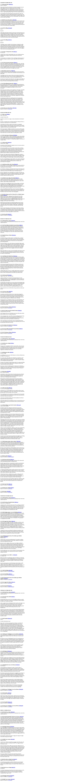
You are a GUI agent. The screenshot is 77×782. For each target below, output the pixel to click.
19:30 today (10, 329)
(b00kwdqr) (11, 4)
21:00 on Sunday (10, 456)
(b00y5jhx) (14, 19)
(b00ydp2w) (13, 497)
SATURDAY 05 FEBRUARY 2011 (6, 2)
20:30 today (10, 307)
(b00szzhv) (13, 521)
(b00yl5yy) (10, 39)
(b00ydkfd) (9, 371)
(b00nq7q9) (16, 164)
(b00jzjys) (15, 83)
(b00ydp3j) (22, 716)
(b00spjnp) (12, 459)
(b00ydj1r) (10, 275)
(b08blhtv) (8, 114)
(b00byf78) (10, 291)
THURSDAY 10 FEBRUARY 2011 (6, 590)
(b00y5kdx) (18, 441)
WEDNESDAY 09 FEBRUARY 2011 (6, 495)
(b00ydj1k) (13, 220)
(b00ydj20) (13, 338)
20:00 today (10, 108)
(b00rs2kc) (10, 387)
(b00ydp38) (21, 689)
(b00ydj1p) (15, 256)
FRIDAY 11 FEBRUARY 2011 (5, 710)
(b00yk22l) (13, 767)
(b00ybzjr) (15, 51)
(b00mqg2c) (10, 651)
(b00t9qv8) (13, 70)
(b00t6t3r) (21, 225)
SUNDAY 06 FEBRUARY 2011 (5, 112)
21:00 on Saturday (11, 571)
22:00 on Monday (11, 586)
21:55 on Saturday (11, 574)
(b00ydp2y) (6, 536)
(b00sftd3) (18, 664)
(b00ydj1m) (14, 235)
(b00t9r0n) (11, 352)
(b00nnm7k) (10, 618)
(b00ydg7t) (9, 142)
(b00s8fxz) (13, 596)
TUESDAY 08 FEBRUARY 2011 (6, 336)
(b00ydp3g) (13, 712)
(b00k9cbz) (5, 195)
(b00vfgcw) (15, 62)
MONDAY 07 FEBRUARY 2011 (5, 218)
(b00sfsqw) (16, 502)
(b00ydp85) (13, 739)
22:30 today (10, 780)
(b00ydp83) (12, 726)
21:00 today (10, 215)
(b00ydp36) (13, 592)
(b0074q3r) (20, 512)
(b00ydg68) (10, 28)
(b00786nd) (15, 135)
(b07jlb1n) (12, 343)
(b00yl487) (15, 759)
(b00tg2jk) (20, 310)
